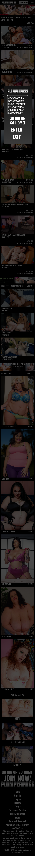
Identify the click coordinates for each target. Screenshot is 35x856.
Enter (16, 129)
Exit (17, 136)
